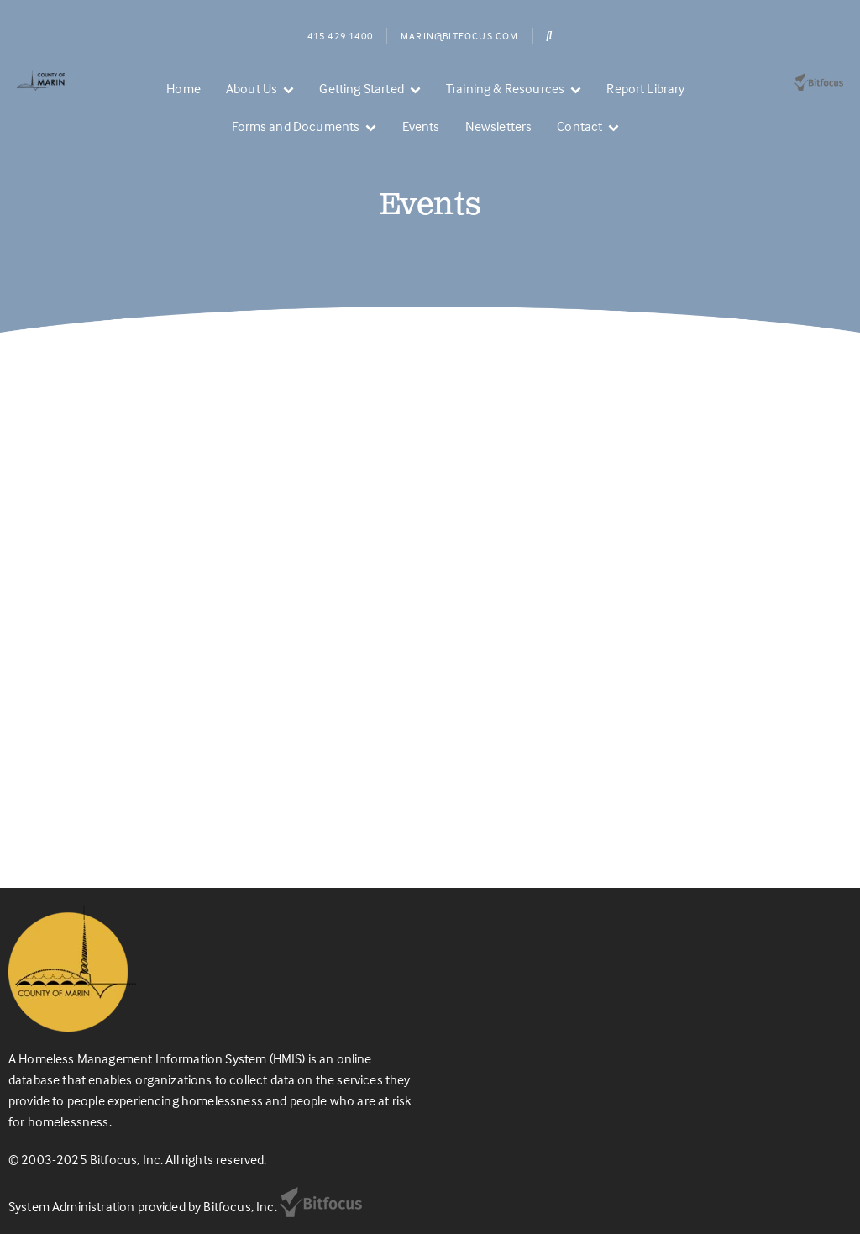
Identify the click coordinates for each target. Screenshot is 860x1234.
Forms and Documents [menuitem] (295, 126)
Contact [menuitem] (579, 126)
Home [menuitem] (183, 88)
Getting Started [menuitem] (361, 88)
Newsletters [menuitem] (498, 126)
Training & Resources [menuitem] (505, 88)
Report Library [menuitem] (645, 88)
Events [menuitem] (421, 126)
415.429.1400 (340, 35)
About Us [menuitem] (251, 88)
